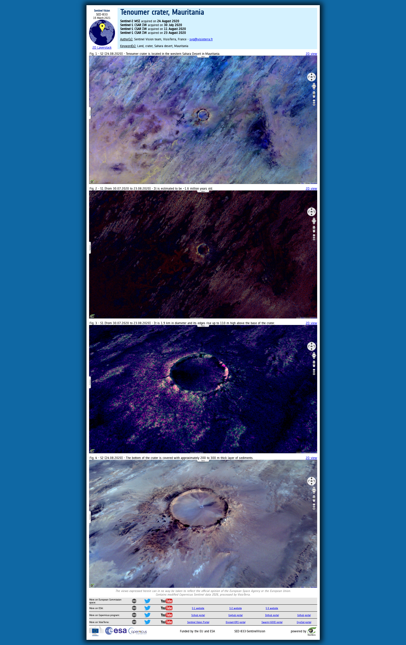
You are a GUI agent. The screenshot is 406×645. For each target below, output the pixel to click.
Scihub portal (198, 615)
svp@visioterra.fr (201, 39)
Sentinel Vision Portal (198, 622)
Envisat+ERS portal (235, 622)
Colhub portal (304, 615)
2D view (311, 54)
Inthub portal (272, 615)
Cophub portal (235, 615)
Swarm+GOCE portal (272, 622)
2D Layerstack (102, 47)
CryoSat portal (304, 622)
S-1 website (198, 608)
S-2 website (235, 608)
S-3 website (272, 608)
